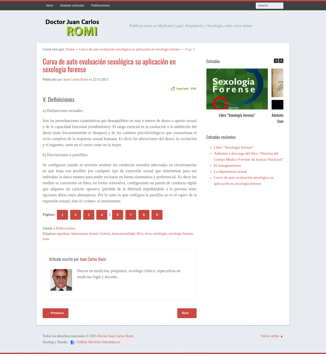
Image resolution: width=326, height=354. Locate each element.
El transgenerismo (227, 165)
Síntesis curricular (72, 5)
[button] (281, 60)
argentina (63, 233)
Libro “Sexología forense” (237, 115)
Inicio (49, 5)
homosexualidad (123, 233)
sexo (148, 233)
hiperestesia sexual (84, 233)
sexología (160, 233)
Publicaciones (100, 5)
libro (140, 233)
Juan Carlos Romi (75, 79)
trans (46, 239)
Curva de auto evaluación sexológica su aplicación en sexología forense (129, 49)
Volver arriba (270, 336)
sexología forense (180, 233)
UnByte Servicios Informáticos (98, 342)
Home (70, 49)
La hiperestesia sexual (230, 171)
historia (105, 233)
